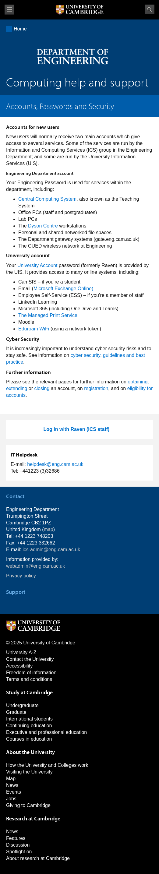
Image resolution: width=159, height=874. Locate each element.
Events (13, 792)
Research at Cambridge (33, 818)
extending (16, 388)
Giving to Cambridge (28, 805)
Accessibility (19, 665)
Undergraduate (22, 705)
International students (29, 718)
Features (15, 838)
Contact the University (30, 659)
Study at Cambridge (29, 692)
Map (11, 778)
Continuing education (29, 725)
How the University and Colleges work (47, 765)
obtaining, (138, 381)
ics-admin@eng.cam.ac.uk (51, 549)
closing (42, 388)
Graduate (16, 712)
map (48, 529)
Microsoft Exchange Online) (64, 288)
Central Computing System (47, 199)
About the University (30, 752)
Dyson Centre (43, 225)
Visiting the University (29, 771)
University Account (37, 265)
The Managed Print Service (47, 315)
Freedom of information (31, 672)
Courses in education (29, 739)
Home (20, 28)
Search (149, 9)
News (12, 785)
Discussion (18, 845)
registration (96, 388)
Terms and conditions (29, 679)
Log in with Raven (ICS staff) (77, 429)
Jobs (11, 798)
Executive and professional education (46, 732)
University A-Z (21, 652)
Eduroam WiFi (33, 328)
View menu (9, 10)
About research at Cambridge (38, 858)
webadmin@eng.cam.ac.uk (35, 566)
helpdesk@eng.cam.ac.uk (55, 464)
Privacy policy (21, 575)
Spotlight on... (21, 851)
